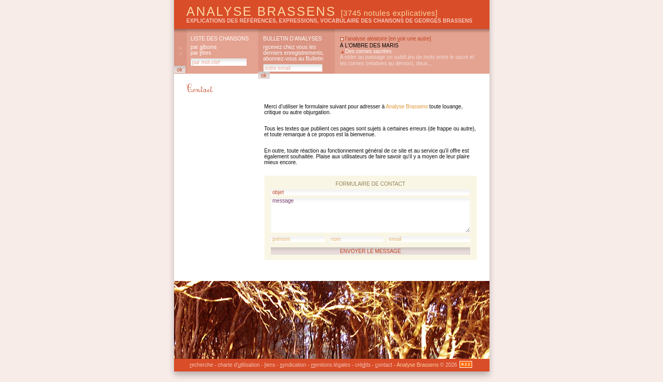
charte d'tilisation (239, 365)
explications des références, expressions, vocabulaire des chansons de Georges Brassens (330, 21)
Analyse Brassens (312, 11)
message (370, 215)
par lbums (204, 47)
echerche (201, 365)
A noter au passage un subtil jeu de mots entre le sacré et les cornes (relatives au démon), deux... (407, 60)
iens (270, 365)
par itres (201, 53)
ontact (383, 365)
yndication (293, 365)
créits (362, 365)
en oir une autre (410, 39)
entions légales (330, 365)
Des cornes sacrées (368, 51)
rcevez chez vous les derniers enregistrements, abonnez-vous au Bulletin (293, 53)
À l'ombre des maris (369, 45)
